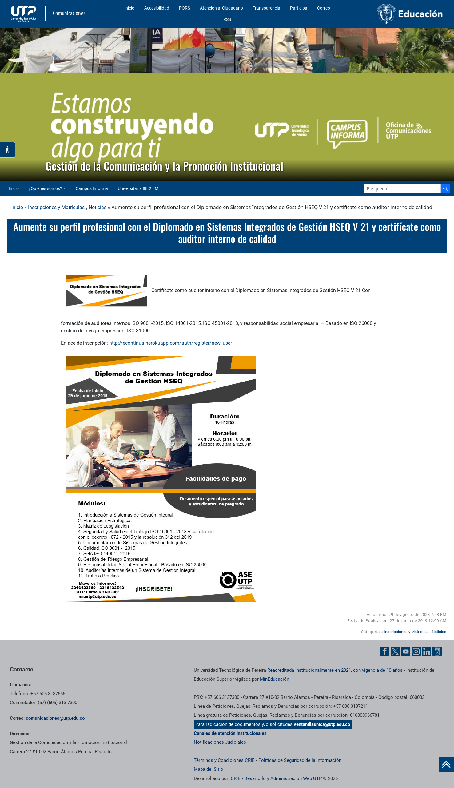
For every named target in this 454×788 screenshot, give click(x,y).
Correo (323, 8)
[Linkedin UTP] (426, 651)
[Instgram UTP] (416, 651)
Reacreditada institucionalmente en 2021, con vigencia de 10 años (335, 670)
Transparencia (266, 8)
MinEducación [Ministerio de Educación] (274, 679)
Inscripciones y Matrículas (56, 207)
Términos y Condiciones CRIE (224, 760)
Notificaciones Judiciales (220, 742)
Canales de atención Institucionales (230, 733)
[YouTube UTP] (405, 651)
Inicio (129, 8)
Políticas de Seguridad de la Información (299, 760)
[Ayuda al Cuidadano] (437, 651)
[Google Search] (402, 188)
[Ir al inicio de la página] (446, 764)
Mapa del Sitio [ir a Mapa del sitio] (208, 769)
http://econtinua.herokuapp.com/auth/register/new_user (170, 343)
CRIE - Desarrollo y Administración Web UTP (276, 778)
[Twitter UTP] (395, 651)
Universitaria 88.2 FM (138, 188)
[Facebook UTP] (384, 651)
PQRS (184, 8)
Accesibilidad (156, 8)
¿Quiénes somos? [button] (45, 188)
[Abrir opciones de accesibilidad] (7, 150)
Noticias (97, 207)
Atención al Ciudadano (221, 8)
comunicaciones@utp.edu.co (55, 718)
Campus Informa (92, 188)
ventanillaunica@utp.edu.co (322, 724)
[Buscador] (445, 188)
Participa (298, 8)
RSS (227, 19)
